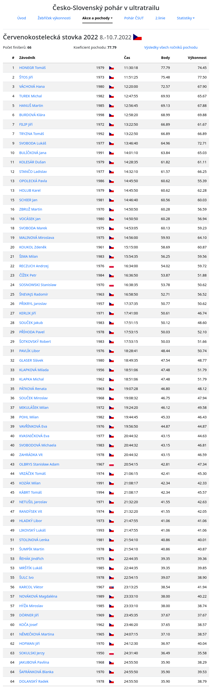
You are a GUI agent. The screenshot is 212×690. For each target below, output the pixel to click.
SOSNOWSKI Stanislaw (37, 284)
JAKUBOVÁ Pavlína (34, 662)
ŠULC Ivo (26, 577)
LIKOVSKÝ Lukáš (32, 530)
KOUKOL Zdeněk (32, 247)
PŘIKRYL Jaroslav (33, 303)
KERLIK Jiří (27, 313)
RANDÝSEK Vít (30, 511)
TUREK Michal (30, 96)
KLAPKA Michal (31, 379)
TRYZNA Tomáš (31, 133)
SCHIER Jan (28, 200)
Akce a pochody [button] (96, 18)
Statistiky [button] (184, 18)
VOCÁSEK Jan (30, 218)
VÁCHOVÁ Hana (32, 86)
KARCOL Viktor (31, 587)
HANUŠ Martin (31, 105)
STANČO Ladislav (33, 171)
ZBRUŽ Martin (30, 209)
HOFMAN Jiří (29, 643)
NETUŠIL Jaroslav (33, 502)
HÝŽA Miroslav (31, 605)
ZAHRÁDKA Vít (31, 454)
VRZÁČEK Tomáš (32, 473)
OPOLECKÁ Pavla (33, 180)
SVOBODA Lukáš (32, 143)
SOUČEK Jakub (31, 322)
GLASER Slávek (31, 360)
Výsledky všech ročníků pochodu (171, 47)
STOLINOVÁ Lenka (34, 539)
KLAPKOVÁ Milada (34, 369)
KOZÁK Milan (30, 483)
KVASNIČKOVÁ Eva (34, 436)
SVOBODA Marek (33, 228)
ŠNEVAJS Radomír (33, 294)
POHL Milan (29, 417)
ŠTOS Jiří (26, 77)
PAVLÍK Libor (29, 350)
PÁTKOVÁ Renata (33, 388)
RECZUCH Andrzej (34, 266)
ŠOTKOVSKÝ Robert (35, 341)
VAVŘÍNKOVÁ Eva (33, 426)
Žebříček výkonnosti (54, 18)
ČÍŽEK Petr (28, 275)
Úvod (21, 18)
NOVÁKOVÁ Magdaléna (38, 596)
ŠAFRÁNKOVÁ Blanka (36, 671)
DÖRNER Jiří (29, 615)
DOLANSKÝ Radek (34, 681)
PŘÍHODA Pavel (32, 332)
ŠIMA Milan (28, 256)
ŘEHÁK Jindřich (31, 558)
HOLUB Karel (30, 190)
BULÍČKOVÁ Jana (32, 152)
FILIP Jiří (26, 124)
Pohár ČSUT (134, 18)
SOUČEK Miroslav (33, 398)
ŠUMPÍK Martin (31, 549)
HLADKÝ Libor (30, 520)
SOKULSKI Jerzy (32, 653)
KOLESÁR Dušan (32, 162)
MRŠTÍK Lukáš (30, 568)
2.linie (160, 18)
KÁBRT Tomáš (30, 492)
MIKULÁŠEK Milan (34, 407)
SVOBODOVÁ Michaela (37, 445)
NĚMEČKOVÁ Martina (36, 634)
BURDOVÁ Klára (32, 114)
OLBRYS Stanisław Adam (39, 464)
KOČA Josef (28, 624)
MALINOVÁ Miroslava (36, 237)
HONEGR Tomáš (32, 67)
